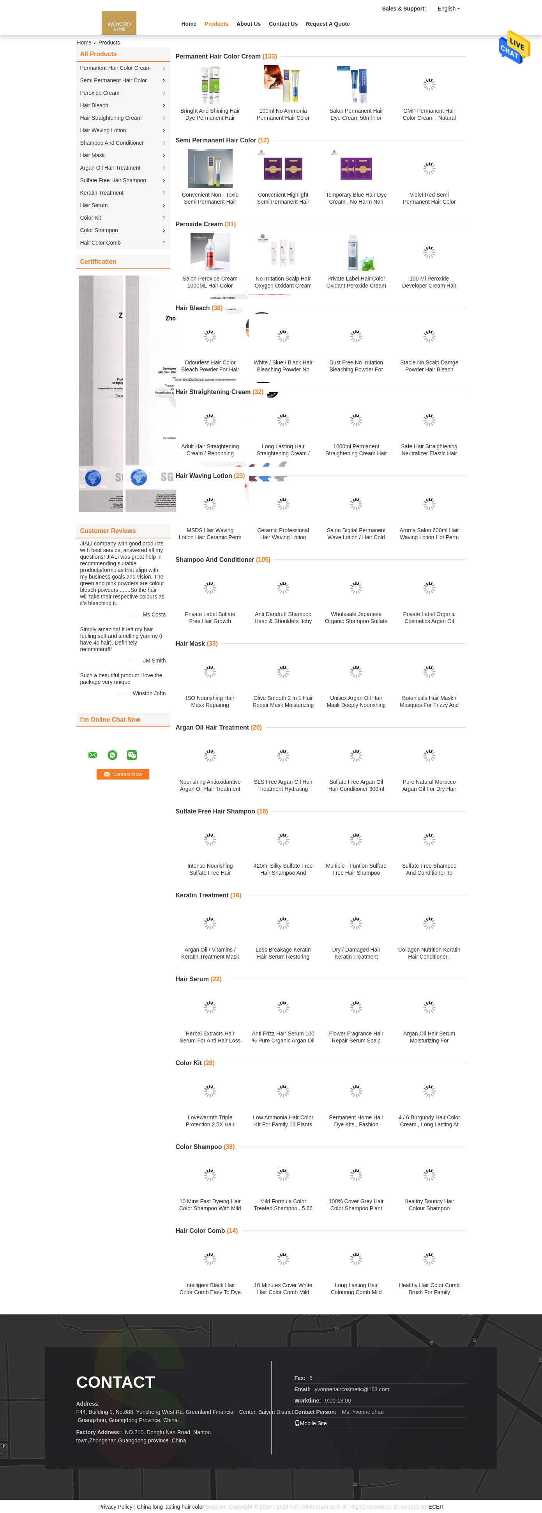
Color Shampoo (99, 230)
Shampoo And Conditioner (112, 143)
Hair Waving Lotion (103, 130)
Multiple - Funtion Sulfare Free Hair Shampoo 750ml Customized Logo (356, 873)
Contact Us (283, 24)
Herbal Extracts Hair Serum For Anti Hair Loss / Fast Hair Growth (210, 1040)
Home (189, 24)
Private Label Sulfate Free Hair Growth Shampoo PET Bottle (210, 621)
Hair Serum (94, 205)
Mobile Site (311, 1423)
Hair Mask (92, 155)
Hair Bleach (94, 105)
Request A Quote (328, 24)
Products (216, 24)
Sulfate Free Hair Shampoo (113, 180)
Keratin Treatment (102, 193)
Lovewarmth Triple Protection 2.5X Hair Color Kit (210, 1124)
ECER (436, 1507)
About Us (249, 24)
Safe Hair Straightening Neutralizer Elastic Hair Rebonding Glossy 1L (429, 453)
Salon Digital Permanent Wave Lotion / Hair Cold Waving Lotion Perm (356, 537)
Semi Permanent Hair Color (113, 80)
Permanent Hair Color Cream (115, 68)
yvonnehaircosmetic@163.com (352, 1389)
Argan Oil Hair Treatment (110, 168)
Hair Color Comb (100, 243)
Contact (115, 1382)
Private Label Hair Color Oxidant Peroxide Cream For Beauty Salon (356, 285)
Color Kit (90, 218)
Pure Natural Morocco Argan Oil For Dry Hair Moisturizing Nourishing (429, 789)
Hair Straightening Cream (111, 118)
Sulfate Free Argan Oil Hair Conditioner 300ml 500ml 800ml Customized (356, 789)
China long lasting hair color (170, 1507)
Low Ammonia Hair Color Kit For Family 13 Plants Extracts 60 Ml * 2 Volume (283, 1124)
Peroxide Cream (100, 93)
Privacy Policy (115, 1507)
